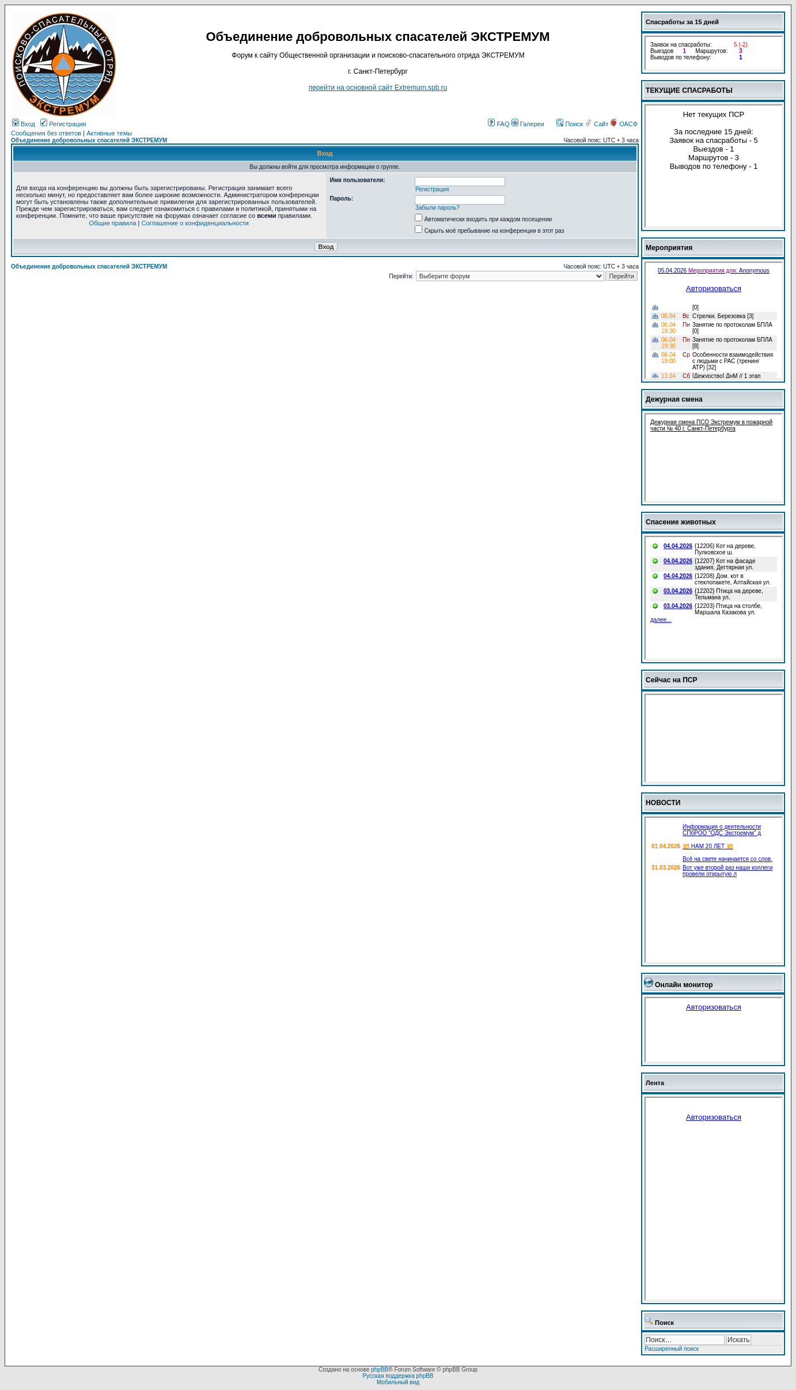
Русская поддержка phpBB (397, 1376)
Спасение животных (681, 522)
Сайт (597, 123)
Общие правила (113, 223)
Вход (23, 123)
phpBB (379, 1369)
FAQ (498, 123)
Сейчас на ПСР (672, 680)
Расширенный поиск (672, 1349)
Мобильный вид (398, 1382)
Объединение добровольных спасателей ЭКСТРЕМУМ (89, 140)
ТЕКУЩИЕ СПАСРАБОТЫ (689, 90)
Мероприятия (669, 248)
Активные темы (109, 133)
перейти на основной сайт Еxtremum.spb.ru (378, 88)
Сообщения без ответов (46, 133)
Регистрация (63, 123)
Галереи (527, 123)
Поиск (569, 123)
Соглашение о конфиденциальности (195, 223)
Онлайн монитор (684, 985)
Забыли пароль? (437, 208)
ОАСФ (624, 123)
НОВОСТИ (663, 803)
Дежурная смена (674, 399)
